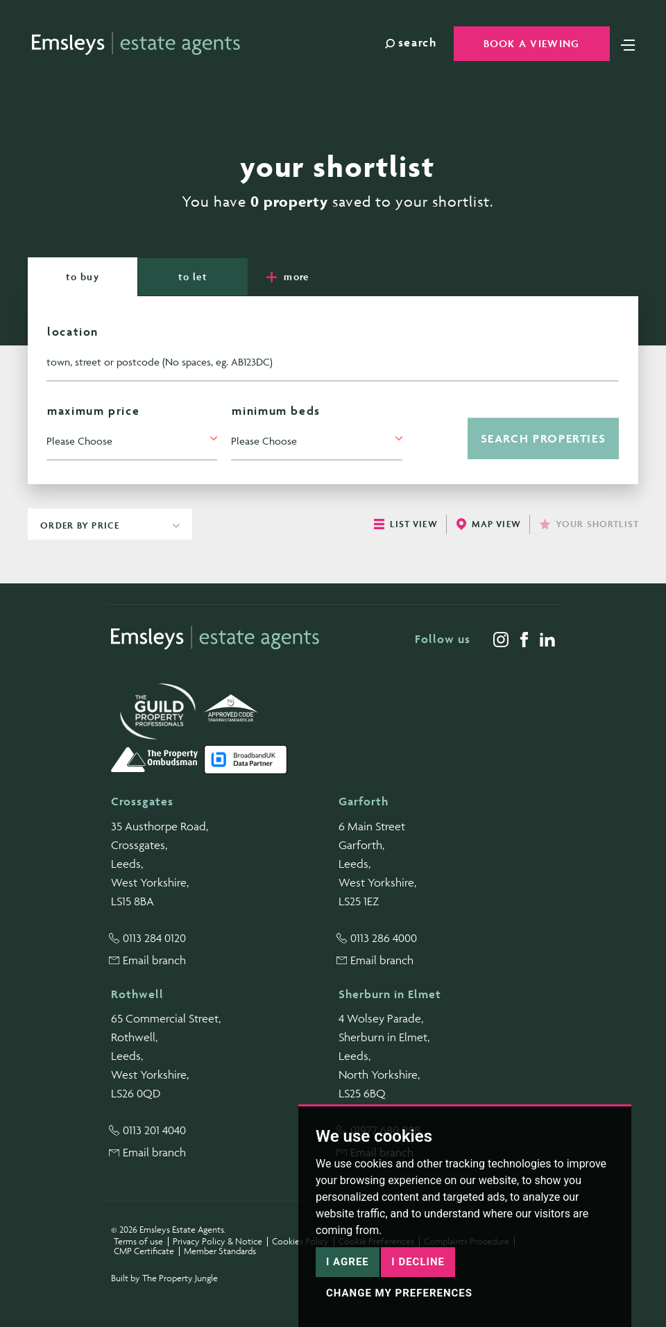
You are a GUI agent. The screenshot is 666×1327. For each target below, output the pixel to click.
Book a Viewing (532, 43)
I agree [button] (347, 1262)
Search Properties (543, 438)
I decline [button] (418, 1262)
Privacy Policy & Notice (217, 1241)
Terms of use (138, 1241)
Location (73, 332)
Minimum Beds (276, 411)
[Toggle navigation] (628, 43)
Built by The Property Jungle (164, 1278)
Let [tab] (192, 276)
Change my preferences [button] (399, 1293)
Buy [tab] (82, 276)
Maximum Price (93, 411)
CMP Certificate (144, 1251)
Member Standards (220, 1251)
